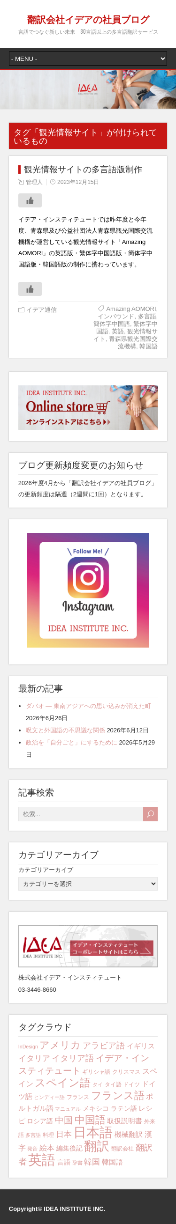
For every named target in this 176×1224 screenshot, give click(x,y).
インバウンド (116, 316)
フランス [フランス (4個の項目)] (78, 1097)
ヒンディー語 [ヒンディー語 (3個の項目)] (49, 1097)
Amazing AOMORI (131, 308)
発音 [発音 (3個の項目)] (32, 1148)
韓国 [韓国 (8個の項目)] (92, 1162)
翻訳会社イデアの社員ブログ (88, 19)
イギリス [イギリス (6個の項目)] (141, 1046)
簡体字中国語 (111, 323)
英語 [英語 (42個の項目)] (41, 1159)
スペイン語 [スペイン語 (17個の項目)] (63, 1083)
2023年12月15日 (78, 182)
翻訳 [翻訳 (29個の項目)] (96, 1146)
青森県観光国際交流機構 (133, 342)
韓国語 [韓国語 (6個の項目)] (112, 1162)
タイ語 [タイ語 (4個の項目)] (113, 1084)
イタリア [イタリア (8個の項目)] (34, 1058)
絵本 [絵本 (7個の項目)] (46, 1147)
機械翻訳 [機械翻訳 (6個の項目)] (129, 1134)
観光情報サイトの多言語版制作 (83, 169)
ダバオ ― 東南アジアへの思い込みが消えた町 (88, 705)
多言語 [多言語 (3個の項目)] (33, 1135)
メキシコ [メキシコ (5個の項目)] (96, 1108)
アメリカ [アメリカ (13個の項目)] (60, 1045)
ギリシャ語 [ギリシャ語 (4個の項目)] (96, 1072)
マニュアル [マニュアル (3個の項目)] (68, 1109)
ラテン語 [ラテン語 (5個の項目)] (124, 1108)
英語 (118, 331)
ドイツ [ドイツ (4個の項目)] (131, 1084)
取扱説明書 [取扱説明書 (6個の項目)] (124, 1121)
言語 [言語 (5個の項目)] (63, 1162)
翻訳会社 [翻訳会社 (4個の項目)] (122, 1148)
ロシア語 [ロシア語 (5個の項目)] (40, 1121)
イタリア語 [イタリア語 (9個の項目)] (73, 1058)
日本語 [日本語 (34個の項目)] (93, 1132)
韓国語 (148, 346)
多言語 (147, 316)
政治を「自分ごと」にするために (71, 742)
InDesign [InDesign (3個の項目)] (28, 1046)
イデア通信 (41, 309)
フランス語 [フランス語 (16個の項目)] (118, 1095)
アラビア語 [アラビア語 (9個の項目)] (104, 1045)
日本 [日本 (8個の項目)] (64, 1134)
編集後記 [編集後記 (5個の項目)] (69, 1148)
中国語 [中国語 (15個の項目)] (90, 1120)
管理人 (34, 182)
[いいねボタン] (30, 200)
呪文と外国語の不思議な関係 (65, 730)
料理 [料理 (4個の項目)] (48, 1135)
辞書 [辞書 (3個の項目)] (77, 1162)
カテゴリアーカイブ (45, 869)
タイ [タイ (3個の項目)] (97, 1084)
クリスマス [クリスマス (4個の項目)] (126, 1072)
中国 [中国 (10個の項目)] (64, 1120)
